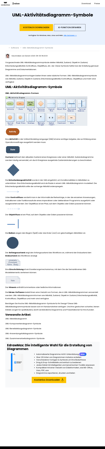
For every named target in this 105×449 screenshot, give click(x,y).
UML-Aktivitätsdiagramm (16, 319)
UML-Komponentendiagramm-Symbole (23, 323)
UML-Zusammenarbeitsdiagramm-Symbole (25, 338)
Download (86, 3)
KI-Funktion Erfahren (69, 27)
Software (15, 48)
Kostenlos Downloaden (36, 27)
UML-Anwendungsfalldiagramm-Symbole (24, 333)
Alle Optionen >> (70, 35)
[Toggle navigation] (103, 3)
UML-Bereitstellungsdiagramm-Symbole (23, 328)
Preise (97, 3)
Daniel (27, 56)
